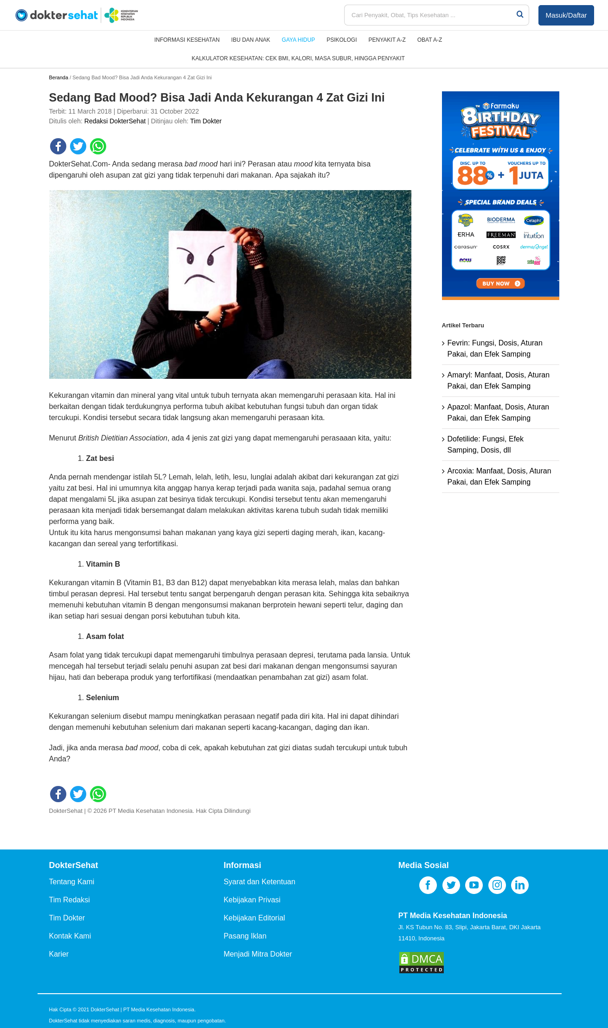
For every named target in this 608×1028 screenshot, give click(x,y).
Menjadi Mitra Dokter (258, 954)
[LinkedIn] (520, 885)
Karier (59, 954)
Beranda (59, 77)
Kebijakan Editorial (254, 918)
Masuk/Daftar (566, 15)
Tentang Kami (72, 882)
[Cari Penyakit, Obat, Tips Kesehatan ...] (430, 15)
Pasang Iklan (245, 936)
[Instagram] (497, 885)
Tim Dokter (206, 121)
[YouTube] (474, 885)
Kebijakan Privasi (252, 900)
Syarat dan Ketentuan (259, 882)
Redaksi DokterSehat (115, 121)
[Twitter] (451, 885)
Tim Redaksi (69, 900)
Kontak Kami (70, 936)
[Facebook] (428, 885)
